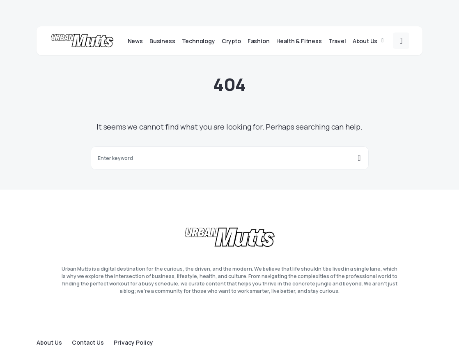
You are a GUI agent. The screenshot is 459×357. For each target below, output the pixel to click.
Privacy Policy (133, 342)
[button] (401, 40)
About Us (49, 342)
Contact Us (88, 342)
